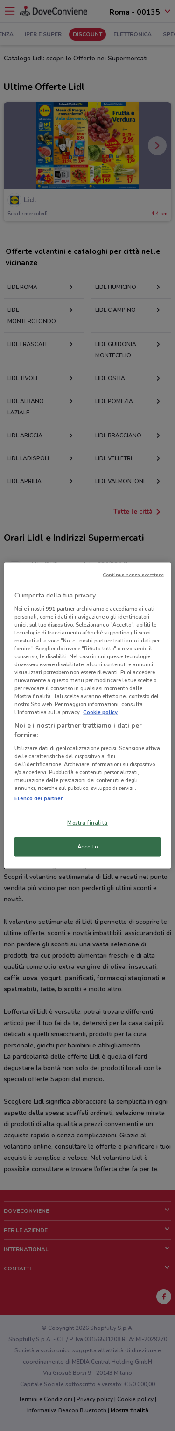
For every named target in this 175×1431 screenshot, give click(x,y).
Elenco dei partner (38, 798)
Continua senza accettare (133, 574)
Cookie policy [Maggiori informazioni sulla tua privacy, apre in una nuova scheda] (100, 712)
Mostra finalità (87, 822)
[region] (87, 716)
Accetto (87, 846)
